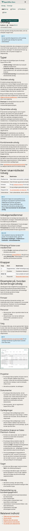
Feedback (22, 9)
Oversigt (9, 6)
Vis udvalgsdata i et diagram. (18, 190)
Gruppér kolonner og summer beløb (12, 339)
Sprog (5, 9)
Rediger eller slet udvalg (10, 520)
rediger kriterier (18, 184)
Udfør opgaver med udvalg (11, 522)
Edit (4, 12)
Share (13, 9)
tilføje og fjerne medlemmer (8, 97)
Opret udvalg (7, 518)
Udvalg (3, 6)
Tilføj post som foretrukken (11, 516)
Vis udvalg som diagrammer (11, 523)
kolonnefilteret (16, 254)
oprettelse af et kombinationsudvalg (14, 164)
